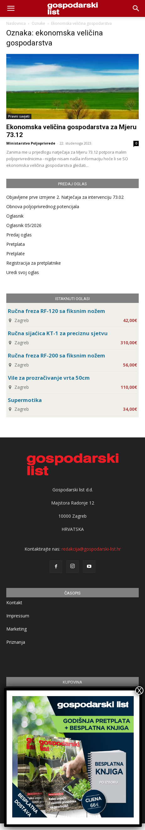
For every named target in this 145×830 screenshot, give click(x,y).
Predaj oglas (19, 235)
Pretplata (15, 244)
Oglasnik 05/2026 (23, 225)
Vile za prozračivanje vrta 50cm (49, 377)
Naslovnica (16, 23)
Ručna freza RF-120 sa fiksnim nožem (56, 311)
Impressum (17, 616)
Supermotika (25, 400)
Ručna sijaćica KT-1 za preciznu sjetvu (58, 333)
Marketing (16, 629)
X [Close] (139, 690)
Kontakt (14, 602)
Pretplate (15, 253)
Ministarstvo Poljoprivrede (30, 143)
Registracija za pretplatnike (33, 263)
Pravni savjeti (19, 116)
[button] (136, 8)
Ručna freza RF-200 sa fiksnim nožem (56, 355)
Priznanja (15, 642)
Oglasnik (15, 216)
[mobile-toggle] (11, 8)
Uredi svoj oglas (22, 272)
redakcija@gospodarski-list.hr (91, 549)
